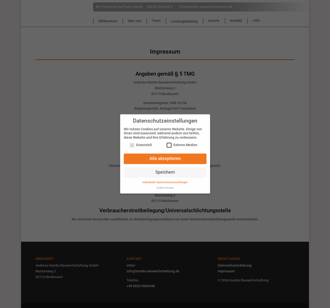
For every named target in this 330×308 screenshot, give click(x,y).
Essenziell (141, 143)
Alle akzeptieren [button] (165, 156)
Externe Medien (182, 143)
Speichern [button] (165, 170)
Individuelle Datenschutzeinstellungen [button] (165, 180)
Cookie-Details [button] (165, 185)
